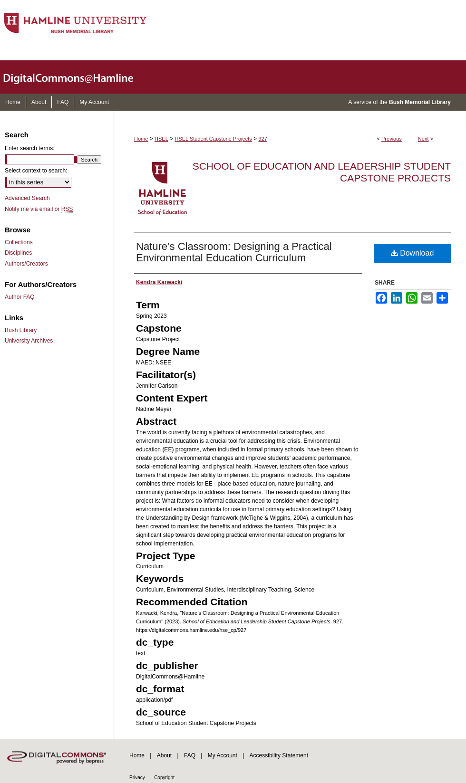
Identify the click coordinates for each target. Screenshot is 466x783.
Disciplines (18, 252)
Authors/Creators (26, 263)
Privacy (137, 777)
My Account (222, 755)
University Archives (29, 340)
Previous (391, 139)
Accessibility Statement (279, 755)
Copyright (164, 777)
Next (423, 139)
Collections (19, 242)
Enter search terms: (30, 148)
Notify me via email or (39, 209)
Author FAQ (20, 297)
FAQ (189, 755)
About (164, 755)
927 (262, 139)
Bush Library (21, 330)
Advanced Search (27, 198)
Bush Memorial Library (420, 102)
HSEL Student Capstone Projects (213, 139)
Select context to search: (36, 170)
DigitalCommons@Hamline (76, 77)
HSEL (161, 139)
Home (141, 139)
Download (412, 253)
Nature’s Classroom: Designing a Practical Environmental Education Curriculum (234, 252)
